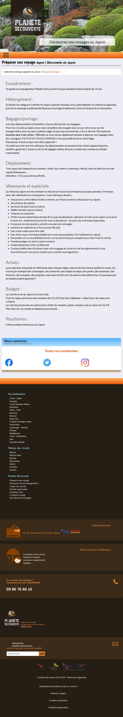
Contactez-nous (16, 492)
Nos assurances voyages (20, 498)
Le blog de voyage (17, 495)
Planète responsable (18, 489)
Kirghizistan (14, 424)
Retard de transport (31, 557)
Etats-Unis (13, 419)
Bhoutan (13, 416)
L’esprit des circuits (17, 486)
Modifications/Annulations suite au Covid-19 (58, 686)
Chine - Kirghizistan (17, 436)
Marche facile (15, 455)
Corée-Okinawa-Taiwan (19, 404)
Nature (12, 464)
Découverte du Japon (50, 72)
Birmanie (13, 413)
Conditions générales (58, 700)
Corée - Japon (15, 398)
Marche (12, 452)
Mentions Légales (58, 693)
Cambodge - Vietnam (18, 428)
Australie (13, 401)
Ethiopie (12, 430)
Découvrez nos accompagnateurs (23, 483)
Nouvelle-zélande (17, 442)
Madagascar (14, 433)
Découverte (14, 461)
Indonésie (13, 407)
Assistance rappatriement (34, 560)
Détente (12, 458)
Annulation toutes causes (34, 554)
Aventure (13, 467)
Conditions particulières (58, 707)
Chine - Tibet (14, 410)
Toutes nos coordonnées (61, 351)
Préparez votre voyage (19, 480)
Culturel (12, 470)
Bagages (27, 563)
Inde (11, 439)
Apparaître (81, 677)
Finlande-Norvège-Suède (20, 422)
